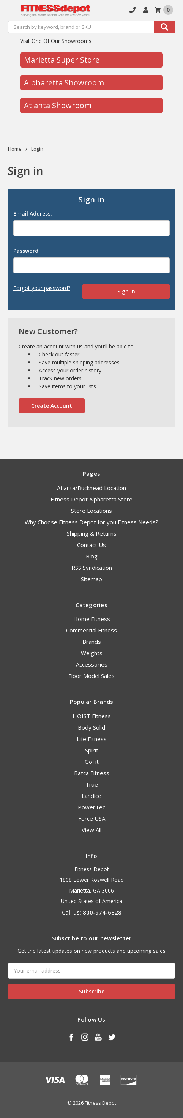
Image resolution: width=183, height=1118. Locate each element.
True (91, 784)
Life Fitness (92, 739)
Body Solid (91, 727)
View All (91, 830)
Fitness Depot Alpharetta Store (91, 499)
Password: (26, 250)
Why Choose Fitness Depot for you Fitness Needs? (91, 522)
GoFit (92, 761)
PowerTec (91, 807)
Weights (92, 653)
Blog (92, 556)
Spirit (91, 750)
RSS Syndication (91, 567)
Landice (91, 795)
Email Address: (32, 213)
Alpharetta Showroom (64, 82)
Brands (91, 641)
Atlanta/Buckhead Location (91, 488)
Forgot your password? (41, 288)
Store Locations (91, 510)
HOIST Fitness (92, 716)
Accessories (91, 664)
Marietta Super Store (61, 60)
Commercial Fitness (91, 630)
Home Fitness (91, 619)
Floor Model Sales (91, 676)
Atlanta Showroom (58, 105)
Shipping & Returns (92, 533)
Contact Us (91, 545)
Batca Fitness (91, 773)
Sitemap (91, 579)
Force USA (91, 818)
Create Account (51, 405)
